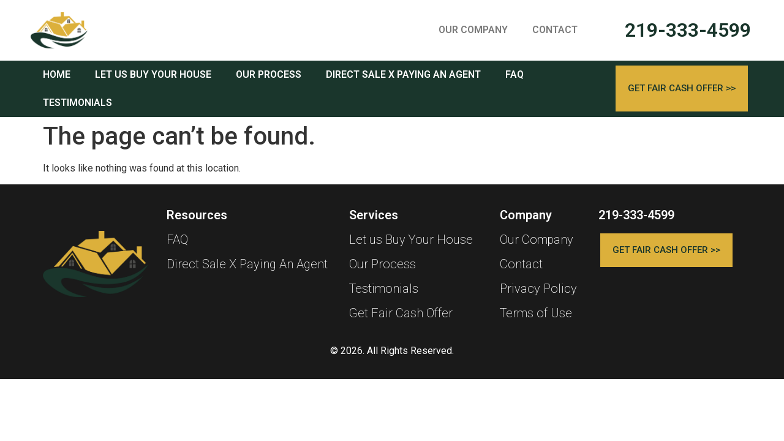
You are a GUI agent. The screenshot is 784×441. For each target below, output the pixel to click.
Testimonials (383, 288)
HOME (56, 74)
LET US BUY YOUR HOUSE (153, 74)
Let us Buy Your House (411, 239)
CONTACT (555, 30)
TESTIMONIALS (77, 102)
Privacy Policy (538, 288)
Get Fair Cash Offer (401, 313)
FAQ (514, 74)
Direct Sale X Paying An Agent (247, 264)
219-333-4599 (688, 30)
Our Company (536, 239)
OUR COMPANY (473, 30)
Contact (521, 264)
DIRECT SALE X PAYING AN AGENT (403, 74)
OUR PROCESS (268, 74)
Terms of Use (536, 313)
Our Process (382, 264)
